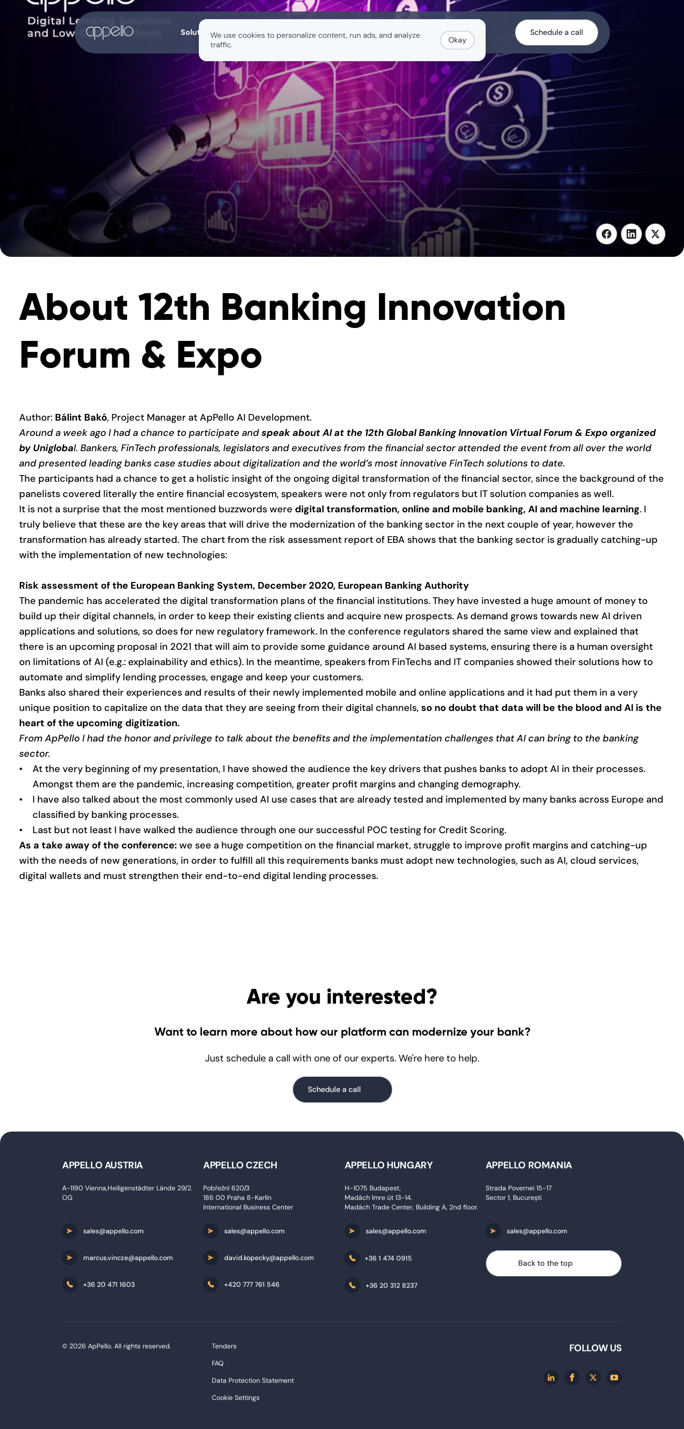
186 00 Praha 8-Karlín (237, 1199)
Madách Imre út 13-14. (379, 1199)
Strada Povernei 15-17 (519, 1190)
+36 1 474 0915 (388, 1260)
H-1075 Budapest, (374, 1190)
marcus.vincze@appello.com (128, 1259)
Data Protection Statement (253, 1382)
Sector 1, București (514, 1199)
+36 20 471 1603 (109, 1286)
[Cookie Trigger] (236, 1399)
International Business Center (248, 1209)
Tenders (224, 1348)
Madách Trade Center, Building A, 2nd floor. (411, 1209)
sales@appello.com (113, 1232)
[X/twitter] (593, 1379)
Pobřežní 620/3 (226, 1190)
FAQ (218, 1365)
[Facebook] (572, 1379)
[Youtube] (614, 1379)
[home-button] (109, 32)
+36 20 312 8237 (391, 1287)
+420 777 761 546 (252, 1286)
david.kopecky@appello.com (269, 1259)
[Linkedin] (551, 1379)
